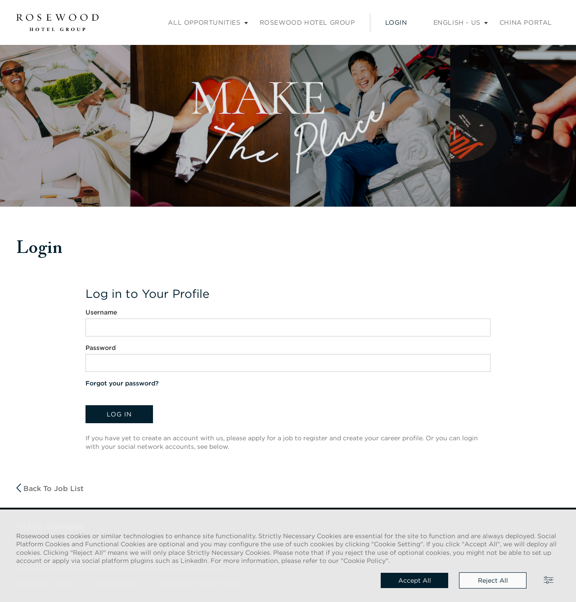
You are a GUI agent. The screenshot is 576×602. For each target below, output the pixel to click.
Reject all (493, 580)
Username (101, 312)
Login (396, 22)
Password (101, 348)
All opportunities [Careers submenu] (204, 22)
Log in (119, 414)
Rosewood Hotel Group (307, 22)
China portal (526, 22)
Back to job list (50, 488)
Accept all (414, 580)
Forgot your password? (122, 383)
